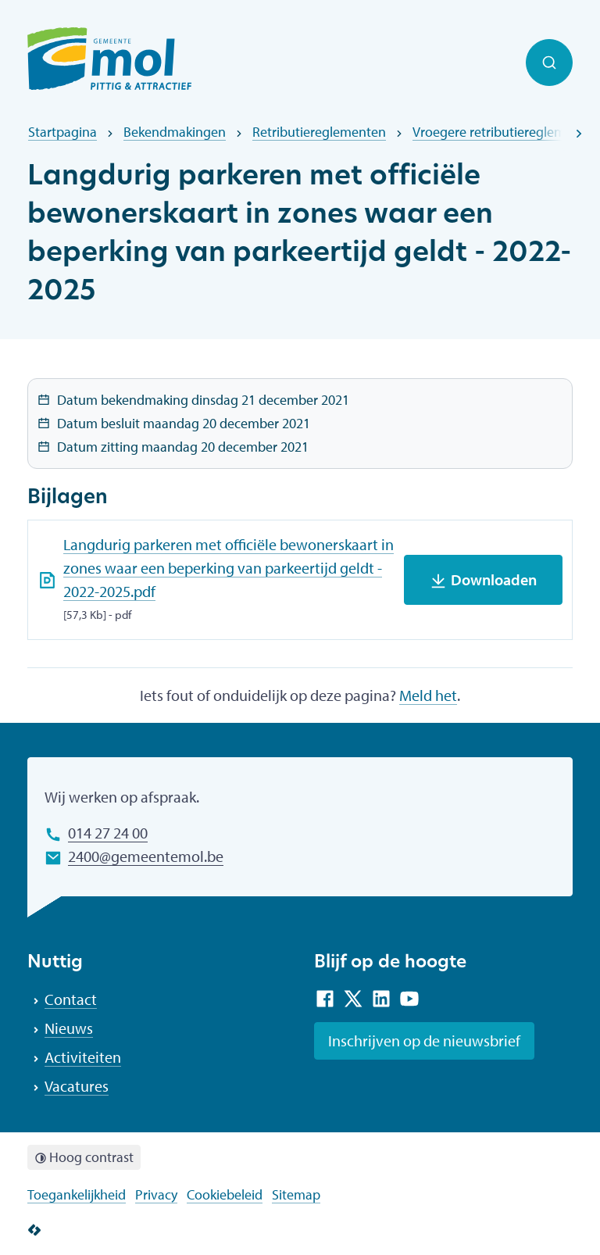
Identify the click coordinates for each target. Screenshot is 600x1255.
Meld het (428, 695)
